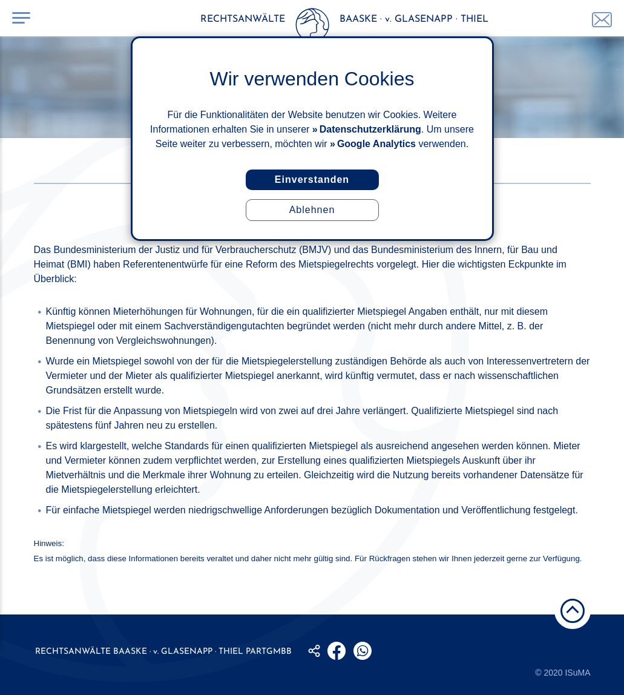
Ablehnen (312, 210)
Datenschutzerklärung (370, 129)
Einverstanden (312, 179)
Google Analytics (376, 144)
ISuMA (577, 672)
